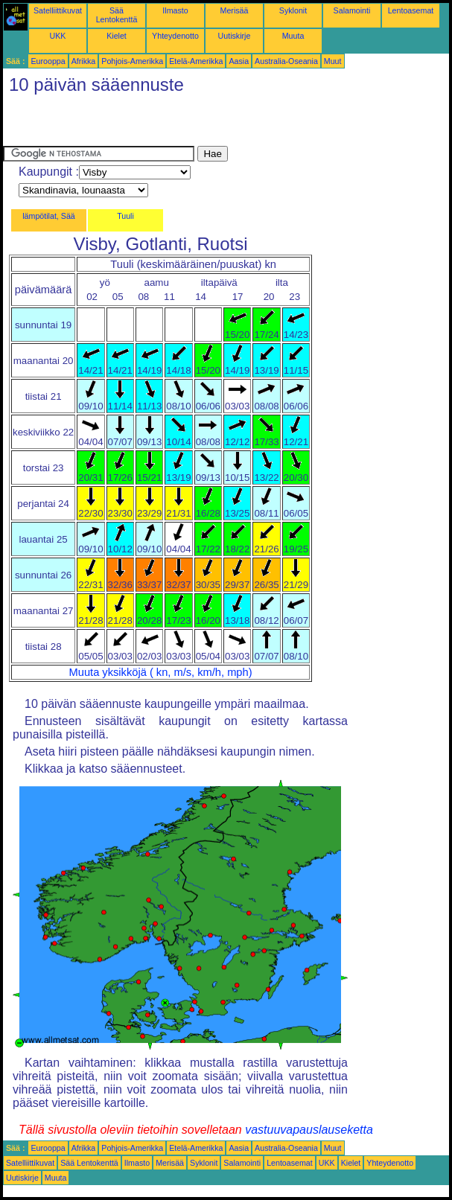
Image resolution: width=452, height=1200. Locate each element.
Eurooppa (48, 61)
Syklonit (293, 10)
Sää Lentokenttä (117, 15)
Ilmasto (175, 10)
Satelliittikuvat (58, 10)
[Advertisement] (177, 123)
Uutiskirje (234, 35)
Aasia (239, 61)
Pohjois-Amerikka (132, 61)
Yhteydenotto (175, 35)
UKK (58, 35)
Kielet (116, 35)
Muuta (293, 35)
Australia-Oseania (286, 61)
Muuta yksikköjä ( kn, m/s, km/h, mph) (160, 672)
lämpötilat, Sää (48, 215)
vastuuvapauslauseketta (309, 1129)
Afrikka (83, 61)
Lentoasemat (411, 10)
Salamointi (352, 10)
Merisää (234, 10)
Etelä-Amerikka (196, 61)
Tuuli (125, 215)
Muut (333, 61)
